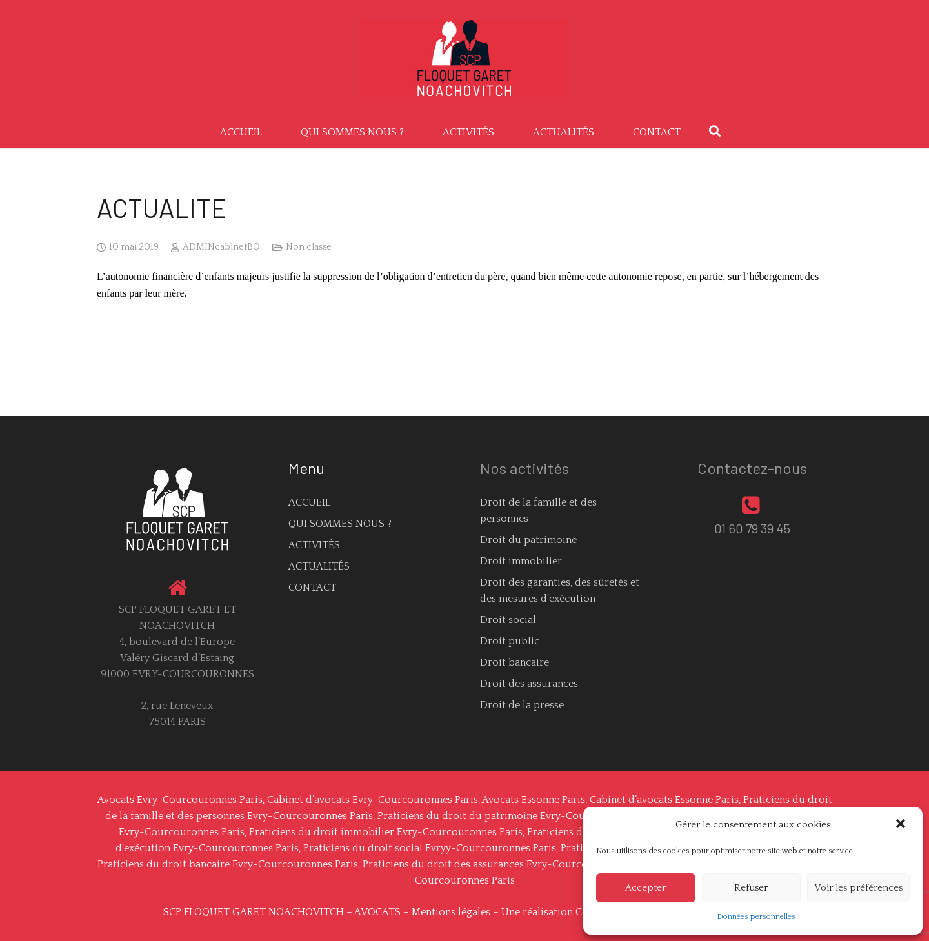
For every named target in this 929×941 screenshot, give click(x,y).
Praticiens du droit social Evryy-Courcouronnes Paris (429, 848)
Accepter (645, 887)
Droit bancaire (514, 662)
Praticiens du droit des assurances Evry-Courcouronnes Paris (507, 864)
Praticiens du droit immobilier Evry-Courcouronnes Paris (386, 832)
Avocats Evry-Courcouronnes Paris (180, 800)
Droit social (508, 620)
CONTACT (312, 587)
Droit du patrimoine (528, 540)
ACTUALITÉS (319, 566)
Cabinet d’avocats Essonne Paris (664, 800)
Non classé (309, 247)
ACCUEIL (309, 502)
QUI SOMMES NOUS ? (340, 524)
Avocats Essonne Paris (533, 800)
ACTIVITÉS (314, 545)
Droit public (509, 641)
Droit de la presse (522, 705)
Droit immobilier (521, 561)
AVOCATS (377, 912)
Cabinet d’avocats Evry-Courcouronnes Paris (372, 800)
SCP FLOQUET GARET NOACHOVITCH (253, 912)
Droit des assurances (529, 683)
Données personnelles (756, 917)
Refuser (751, 887)
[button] (902, 825)
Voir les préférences (858, 887)
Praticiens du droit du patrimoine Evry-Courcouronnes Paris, (522, 816)
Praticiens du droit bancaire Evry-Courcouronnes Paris (227, 864)
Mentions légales (451, 912)
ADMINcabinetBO (221, 247)
